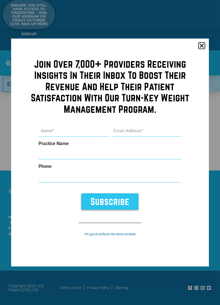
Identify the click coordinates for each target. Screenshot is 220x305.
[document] (110, 152)
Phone (45, 166)
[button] (202, 46)
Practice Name (54, 143)
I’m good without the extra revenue (110, 234)
